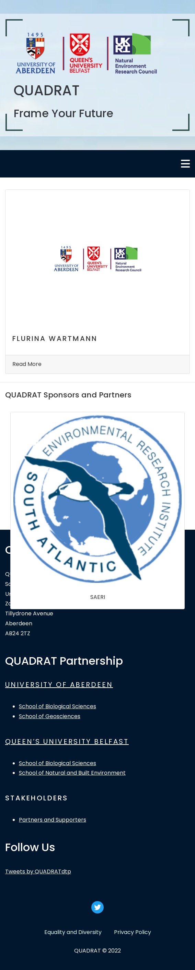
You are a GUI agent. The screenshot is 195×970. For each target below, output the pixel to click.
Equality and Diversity (73, 932)
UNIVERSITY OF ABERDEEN (59, 684)
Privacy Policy (132, 932)
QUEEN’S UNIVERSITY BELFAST (67, 741)
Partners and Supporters (52, 820)
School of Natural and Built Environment (72, 773)
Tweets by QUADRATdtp (38, 871)
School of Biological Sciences (57, 706)
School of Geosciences (49, 716)
